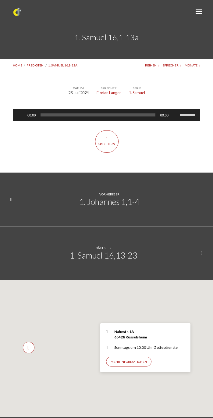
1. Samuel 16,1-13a (62, 65)
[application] (106, 115)
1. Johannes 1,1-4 (109, 202)
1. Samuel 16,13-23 (103, 255)
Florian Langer (109, 92)
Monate (192, 65)
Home (17, 65)
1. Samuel (137, 92)
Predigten (35, 65)
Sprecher (172, 65)
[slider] (98, 114)
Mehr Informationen (129, 361)
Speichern (106, 141)
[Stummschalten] (175, 115)
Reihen (152, 65)
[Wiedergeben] (21, 115)
